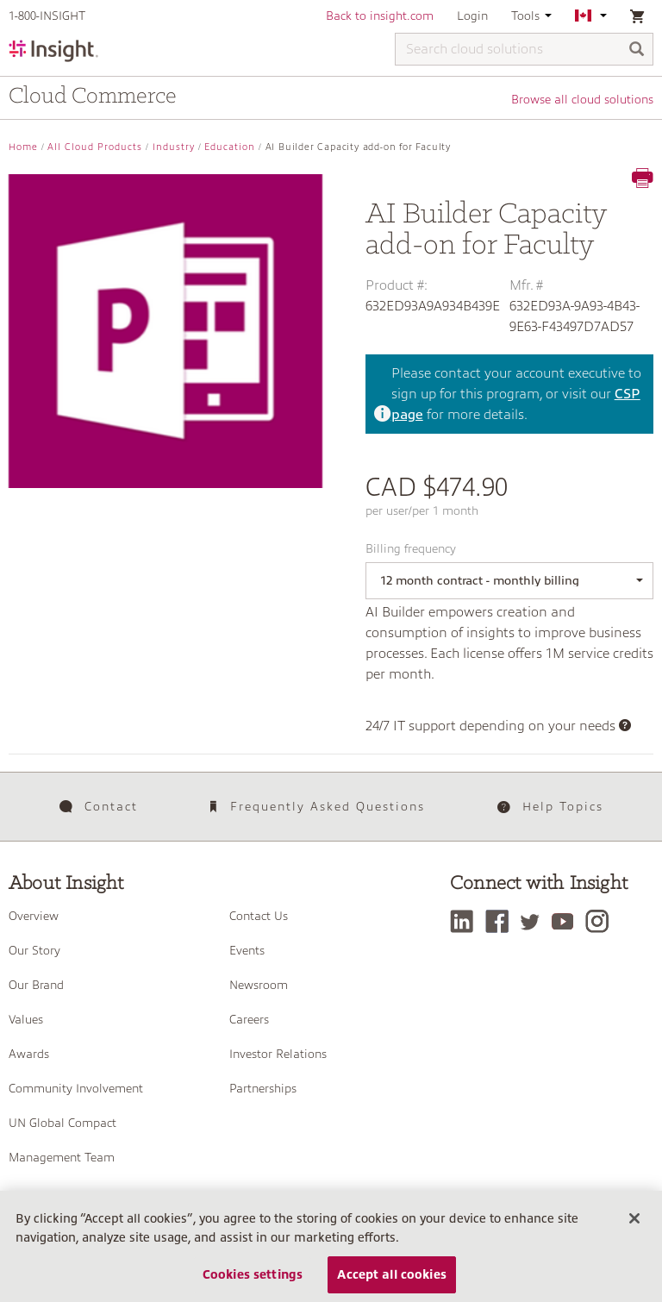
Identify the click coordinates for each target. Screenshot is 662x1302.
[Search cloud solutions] (524, 49)
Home (23, 147)
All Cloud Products (94, 147)
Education (229, 147)
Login (472, 15)
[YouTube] (567, 921)
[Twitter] (534, 921)
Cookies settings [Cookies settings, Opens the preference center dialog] (253, 1274)
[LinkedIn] (466, 921)
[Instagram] (601, 921)
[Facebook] (501, 921)
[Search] (637, 50)
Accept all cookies (392, 1274)
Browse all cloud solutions (582, 99)
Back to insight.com (380, 15)
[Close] (634, 1218)
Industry (174, 147)
